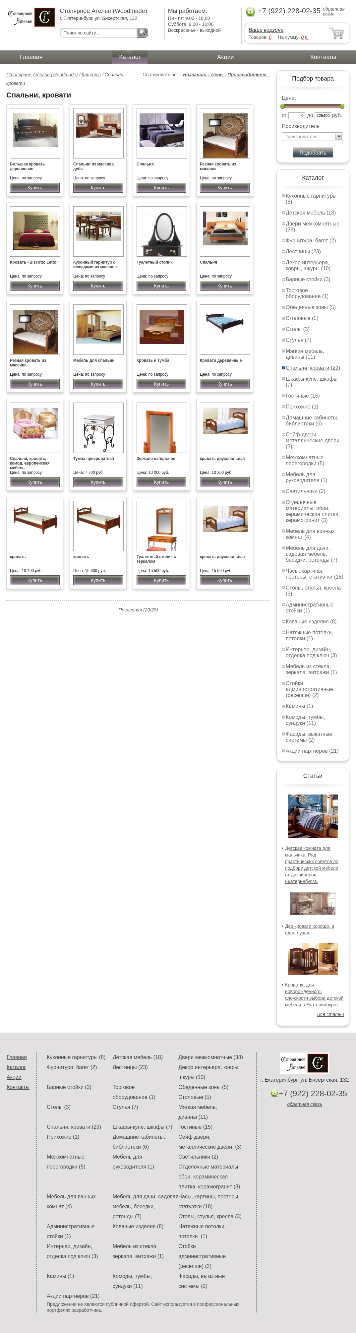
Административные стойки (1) (310, 607)
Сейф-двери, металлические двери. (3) (313, 440)
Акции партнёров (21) (312, 751)
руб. (337, 115)
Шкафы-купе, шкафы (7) (142, 1127)
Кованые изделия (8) (311, 621)
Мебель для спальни (94, 360)
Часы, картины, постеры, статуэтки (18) (314, 574)
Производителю (248, 74)
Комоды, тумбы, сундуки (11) (305, 720)
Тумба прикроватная (93, 458)
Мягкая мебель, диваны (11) (305, 354)
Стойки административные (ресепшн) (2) (309, 689)
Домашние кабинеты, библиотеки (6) (312, 420)
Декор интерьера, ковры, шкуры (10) (308, 265)
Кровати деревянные (221, 360)
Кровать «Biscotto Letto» (34, 262)
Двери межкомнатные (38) (210, 1057)
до (310, 115)
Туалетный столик (155, 262)
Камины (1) (299, 706)
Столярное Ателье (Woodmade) (42, 74)
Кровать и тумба (153, 360)
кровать (18, 556)
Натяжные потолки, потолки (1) (309, 635)
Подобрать (313, 153)
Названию (196, 74)
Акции (225, 57)
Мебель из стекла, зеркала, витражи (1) (311, 669)
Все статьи (330, 1014)
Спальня (145, 164)
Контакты (323, 57)
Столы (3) (298, 329)
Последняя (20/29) (138, 609)
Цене (218, 74)
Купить (35, 187)
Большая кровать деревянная (27, 166)
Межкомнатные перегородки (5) (305, 460)
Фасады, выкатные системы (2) (309, 737)
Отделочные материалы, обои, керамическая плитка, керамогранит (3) (313, 511)
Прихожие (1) (302, 407)
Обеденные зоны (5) (311, 307)
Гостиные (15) (303, 396)
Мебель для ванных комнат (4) (310, 534)
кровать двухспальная (222, 458)
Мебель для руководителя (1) (306, 477)
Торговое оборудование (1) (307, 293)
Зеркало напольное (156, 458)
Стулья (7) (298, 340)
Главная (31, 57)
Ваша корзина (266, 30)
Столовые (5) (302, 318)
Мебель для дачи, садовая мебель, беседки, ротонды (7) (311, 554)
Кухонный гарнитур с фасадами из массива (95, 264)
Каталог (130, 57)
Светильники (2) (306, 491)
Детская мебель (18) (311, 213)
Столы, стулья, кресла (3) (209, 1216)
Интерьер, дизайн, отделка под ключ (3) (311, 652)
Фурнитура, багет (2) (311, 240)
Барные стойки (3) (308, 279)
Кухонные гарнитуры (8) (76, 1057)
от (284, 115)
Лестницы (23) (303, 251)
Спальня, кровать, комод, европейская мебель (30, 463)
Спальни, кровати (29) (313, 368)
